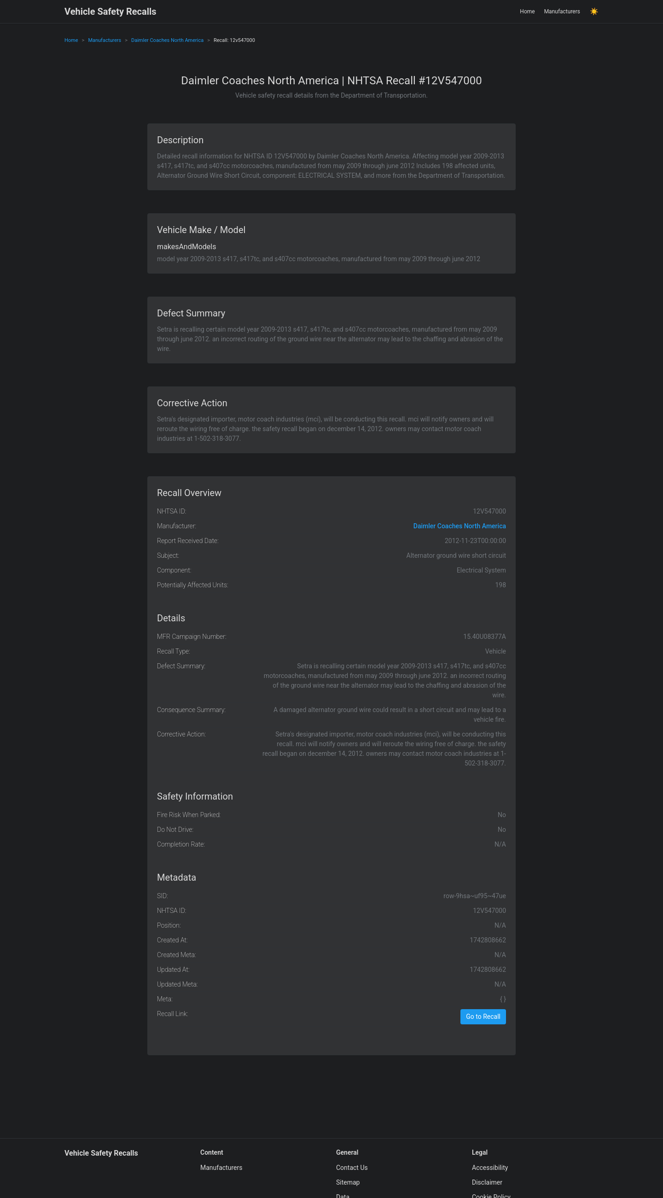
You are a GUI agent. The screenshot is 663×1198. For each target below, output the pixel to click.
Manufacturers (562, 11)
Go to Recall (483, 1016)
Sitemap (348, 1182)
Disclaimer (487, 1182)
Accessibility (490, 1167)
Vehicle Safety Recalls (110, 11)
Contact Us (352, 1167)
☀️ (594, 11)
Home (527, 11)
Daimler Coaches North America (167, 40)
